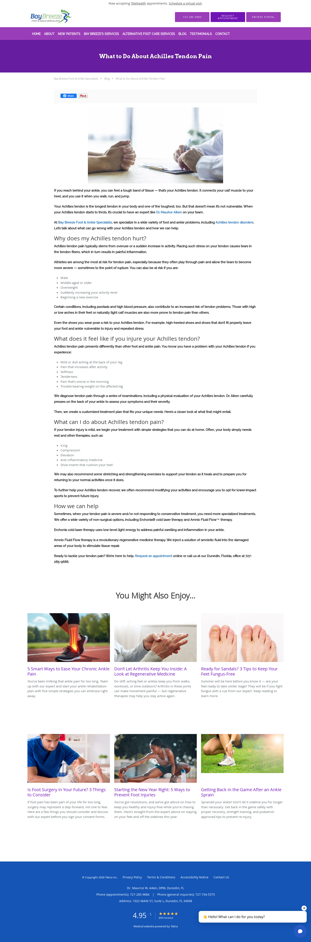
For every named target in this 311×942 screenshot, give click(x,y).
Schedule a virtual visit (185, 3)
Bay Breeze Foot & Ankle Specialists (76, 78)
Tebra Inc (111, 877)
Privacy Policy (132, 877)
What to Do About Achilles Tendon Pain (140, 78)
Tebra (174, 926)
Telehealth (138, 3)
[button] (228, 17)
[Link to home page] (45, 17)
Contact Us (221, 877)
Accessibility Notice (194, 877)
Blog (107, 78)
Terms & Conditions (161, 877)
